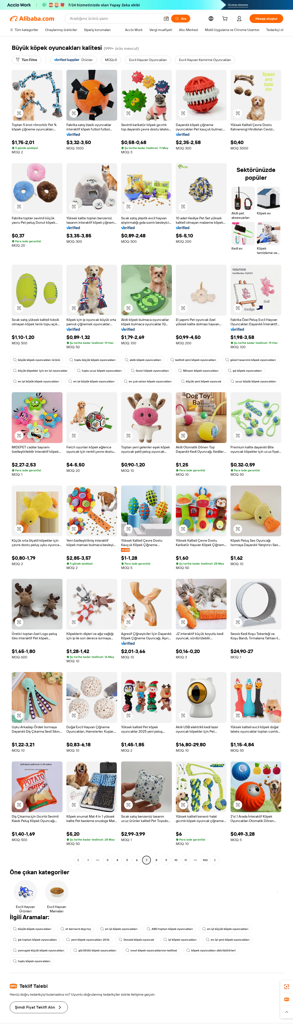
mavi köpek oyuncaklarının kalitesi (151, 950)
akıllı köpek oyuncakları (143, 360)
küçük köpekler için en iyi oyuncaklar (40, 371)
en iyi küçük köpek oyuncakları (225, 929)
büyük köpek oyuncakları (32, 929)
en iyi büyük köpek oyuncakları (36, 381)
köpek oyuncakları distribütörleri (211, 950)
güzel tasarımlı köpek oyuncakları (250, 360)
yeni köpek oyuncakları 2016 (87, 940)
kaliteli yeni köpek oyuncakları (193, 360)
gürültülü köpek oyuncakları (94, 950)
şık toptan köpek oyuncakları (35, 940)
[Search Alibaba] (114, 18)
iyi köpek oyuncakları (180, 940)
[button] (166, 18)
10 (176, 860)
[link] (286, 986)
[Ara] (180, 18)
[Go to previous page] (78, 860)
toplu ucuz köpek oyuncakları (99, 371)
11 (185, 860)
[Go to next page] (214, 860)
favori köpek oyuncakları (150, 371)
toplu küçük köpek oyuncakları (92, 360)
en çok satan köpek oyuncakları (148, 381)
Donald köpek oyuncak (136, 940)
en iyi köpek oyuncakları (118, 929)
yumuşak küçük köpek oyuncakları (38, 950)
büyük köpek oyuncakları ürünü (36, 360)
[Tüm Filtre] (26, 60)
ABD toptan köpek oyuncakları (170, 929)
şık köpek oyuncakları (245, 371)
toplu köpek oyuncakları (31, 961)
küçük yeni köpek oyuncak (201, 381)
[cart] (226, 19)
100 (205, 860)
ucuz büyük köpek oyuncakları (253, 381)
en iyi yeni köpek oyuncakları (228, 940)
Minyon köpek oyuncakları (198, 371)
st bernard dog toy (76, 929)
